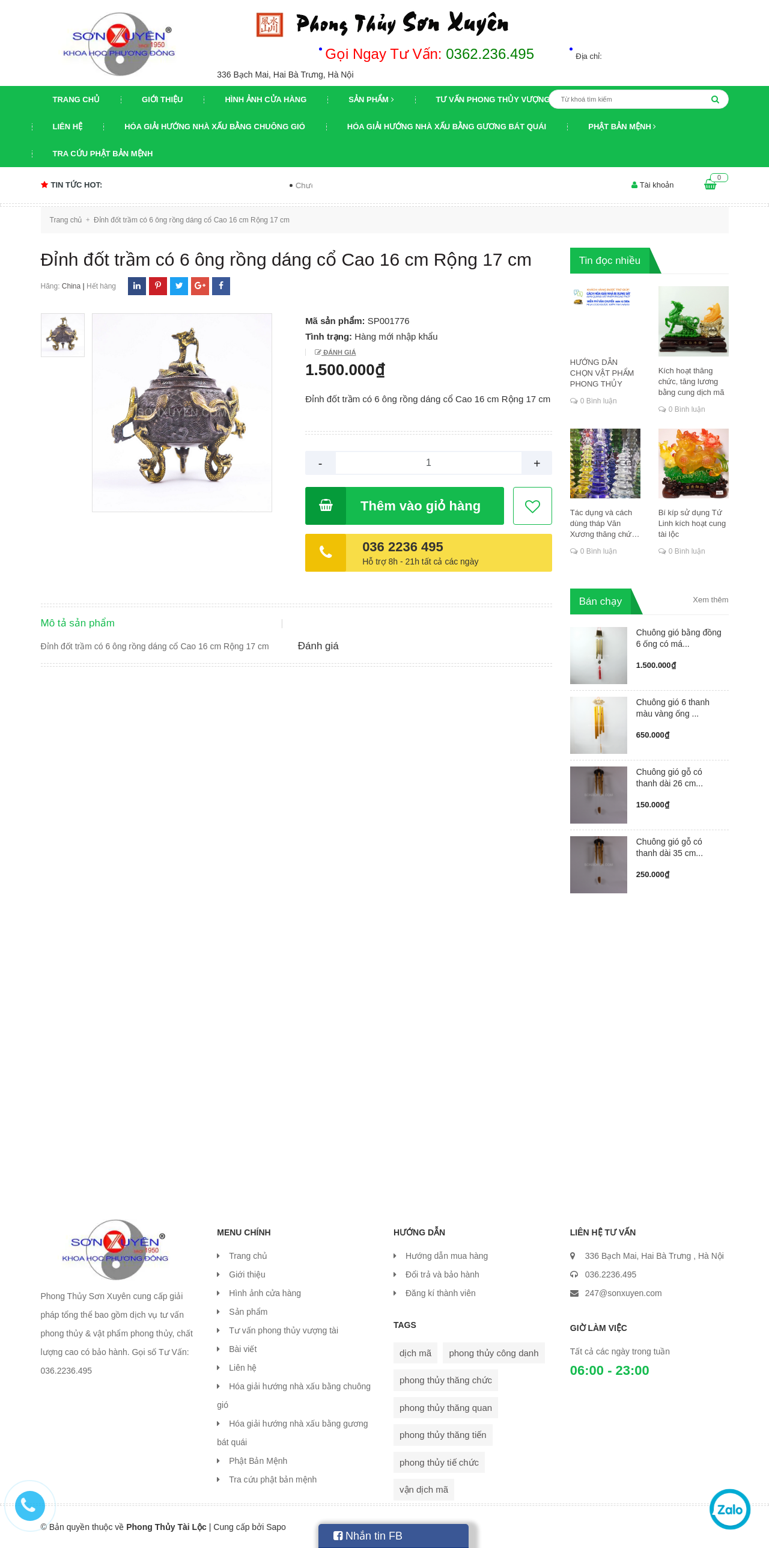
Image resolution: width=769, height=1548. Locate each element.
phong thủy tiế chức (439, 1462)
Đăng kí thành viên (441, 1293)
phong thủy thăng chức (446, 1380)
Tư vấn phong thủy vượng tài (500, 99)
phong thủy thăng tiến (443, 1435)
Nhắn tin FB (368, 1536)
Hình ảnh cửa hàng (265, 99)
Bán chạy (600, 601)
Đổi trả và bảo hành (442, 1274)
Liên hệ (68, 126)
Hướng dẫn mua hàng (447, 1256)
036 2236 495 (402, 546)
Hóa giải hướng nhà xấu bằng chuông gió (214, 126)
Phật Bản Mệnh (622, 126)
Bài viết (243, 1349)
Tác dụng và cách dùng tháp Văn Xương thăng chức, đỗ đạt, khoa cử (604, 524)
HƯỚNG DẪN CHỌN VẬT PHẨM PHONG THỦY (602, 373)
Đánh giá (338, 352)
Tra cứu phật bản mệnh (103, 153)
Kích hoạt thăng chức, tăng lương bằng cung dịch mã (691, 381)
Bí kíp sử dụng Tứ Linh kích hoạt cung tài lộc (692, 523)
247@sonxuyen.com (623, 1293)
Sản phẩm (371, 99)
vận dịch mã (424, 1489)
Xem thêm (710, 599)
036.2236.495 (611, 1274)
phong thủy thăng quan (446, 1408)
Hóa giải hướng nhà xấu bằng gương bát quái (446, 126)
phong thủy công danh (493, 1353)
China (71, 286)
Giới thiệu (162, 99)
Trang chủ (76, 99)
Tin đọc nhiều (610, 260)
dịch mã (415, 1353)
